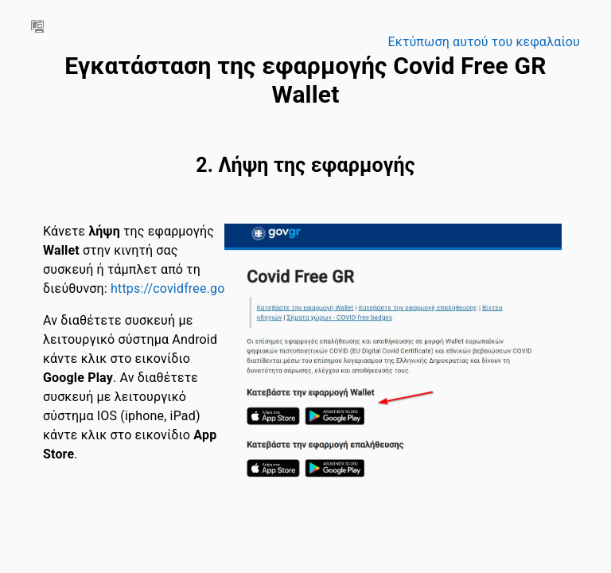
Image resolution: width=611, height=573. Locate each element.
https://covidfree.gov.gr (178, 288)
